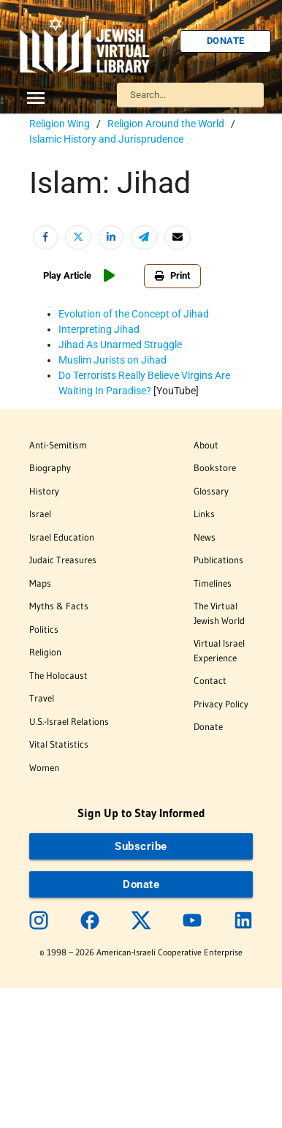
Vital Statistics (58, 744)
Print (172, 275)
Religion (45, 652)
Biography (50, 467)
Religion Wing (59, 123)
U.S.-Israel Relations (69, 721)
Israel (40, 513)
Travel (41, 698)
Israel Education (61, 537)
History (44, 491)
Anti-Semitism (58, 445)
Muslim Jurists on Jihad (112, 360)
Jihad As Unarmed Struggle (120, 344)
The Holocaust (58, 675)
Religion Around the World (165, 123)
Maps (40, 583)
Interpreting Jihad (99, 329)
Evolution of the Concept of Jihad (133, 314)
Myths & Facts (58, 606)
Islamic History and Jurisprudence (106, 139)
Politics (43, 629)
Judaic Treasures (62, 559)
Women (44, 767)
